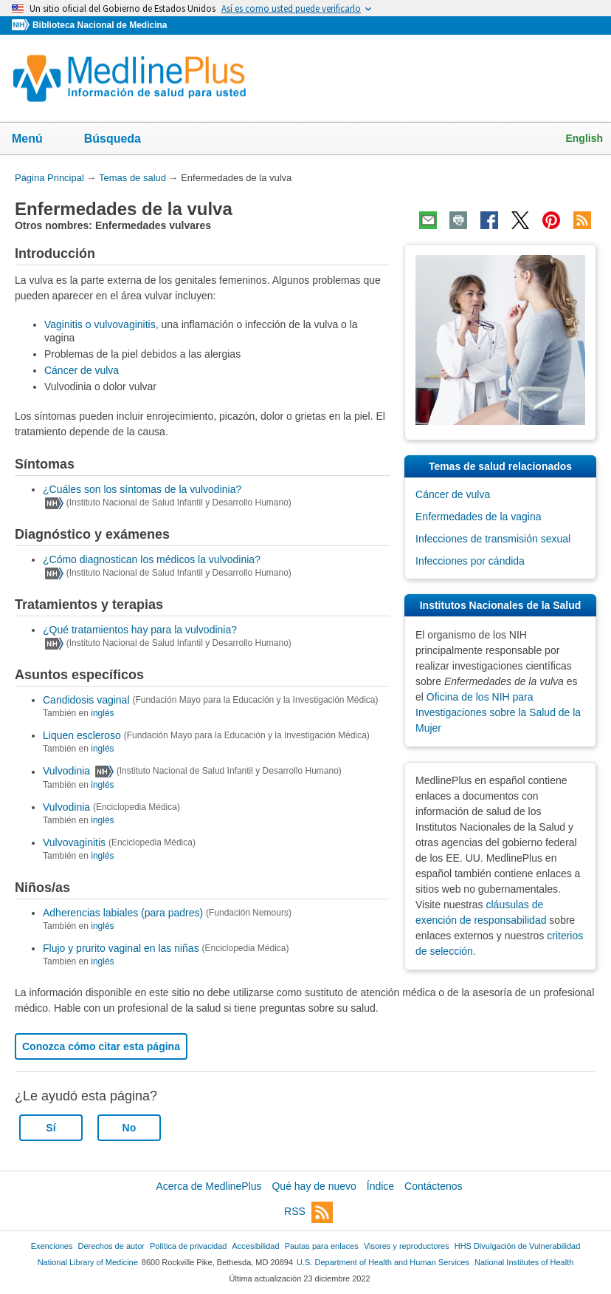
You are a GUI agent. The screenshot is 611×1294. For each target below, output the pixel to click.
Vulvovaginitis (74, 842)
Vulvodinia (66, 771)
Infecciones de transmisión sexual (492, 539)
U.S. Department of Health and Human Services (383, 1262)
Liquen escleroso (82, 735)
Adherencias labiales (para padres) (123, 913)
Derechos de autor (111, 1246)
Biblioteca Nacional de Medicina (99, 25)
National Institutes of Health (523, 1262)
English (584, 138)
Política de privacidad (188, 1246)
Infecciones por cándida (470, 561)
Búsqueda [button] (122, 143)
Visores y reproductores (406, 1246)
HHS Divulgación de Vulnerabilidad (518, 1246)
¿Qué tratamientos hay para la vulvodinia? (140, 630)
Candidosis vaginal (86, 700)
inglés (102, 713)
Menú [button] (37, 140)
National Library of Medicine (88, 1262)
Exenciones (52, 1246)
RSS (308, 1212)
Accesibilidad (255, 1246)
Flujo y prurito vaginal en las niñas (121, 948)
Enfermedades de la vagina (478, 516)
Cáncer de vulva (81, 370)
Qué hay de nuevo (314, 1186)
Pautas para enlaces (322, 1246)
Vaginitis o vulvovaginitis (100, 324)
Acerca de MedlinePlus (208, 1186)
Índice (380, 1186)
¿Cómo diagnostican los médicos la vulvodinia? (151, 559)
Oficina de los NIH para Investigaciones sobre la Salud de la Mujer (498, 712)
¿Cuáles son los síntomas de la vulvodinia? (142, 489)
